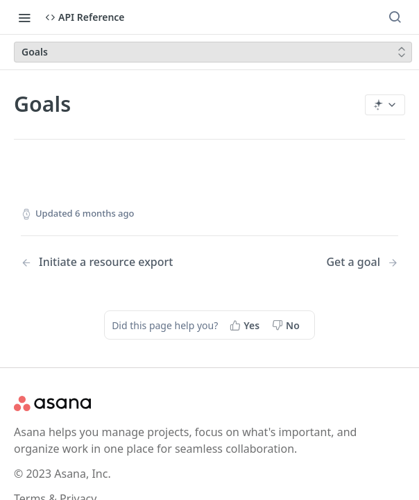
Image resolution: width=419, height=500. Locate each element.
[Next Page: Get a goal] (362, 262)
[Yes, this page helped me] (246, 325)
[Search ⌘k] (394, 17)
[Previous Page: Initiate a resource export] (101, 262)
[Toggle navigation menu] (24, 17)
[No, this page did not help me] (287, 325)
